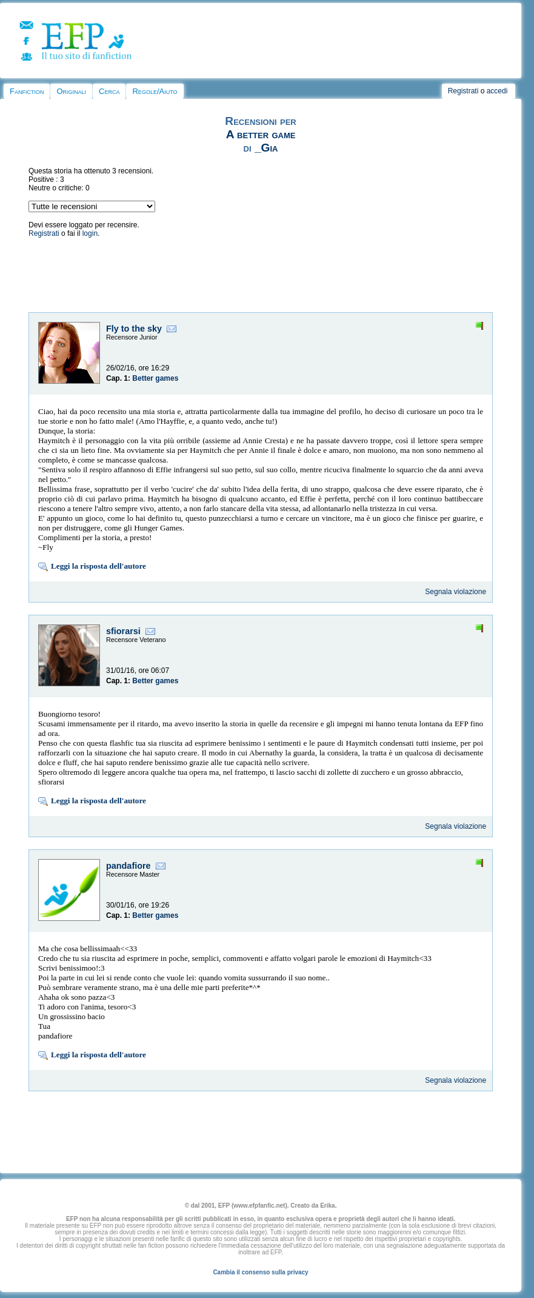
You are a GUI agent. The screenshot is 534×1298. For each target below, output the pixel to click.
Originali (71, 91)
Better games (155, 378)
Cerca (109, 91)
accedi (497, 91)
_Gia (266, 147)
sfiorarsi (123, 631)
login (90, 233)
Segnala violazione (455, 591)
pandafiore (128, 866)
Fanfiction (27, 91)
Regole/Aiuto (154, 91)
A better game (261, 134)
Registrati (463, 91)
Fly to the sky (134, 328)
